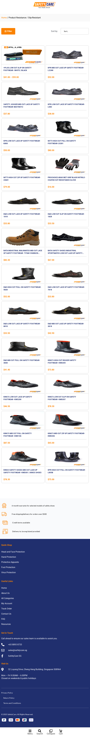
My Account (6, 603)
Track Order (6, 608)
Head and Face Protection (13, 552)
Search (40, 733)
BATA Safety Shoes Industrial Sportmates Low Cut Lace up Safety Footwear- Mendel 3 (65, 253)
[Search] (39, 730)
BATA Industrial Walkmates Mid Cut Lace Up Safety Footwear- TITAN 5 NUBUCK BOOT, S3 (22, 253)
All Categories (7, 598)
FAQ (3, 619)
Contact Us (6, 614)
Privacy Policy (7, 693)
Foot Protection (8, 567)
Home (4, 17)
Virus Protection (8, 572)
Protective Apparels (10, 562)
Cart (61, 733)
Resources (6, 624)
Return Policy (8, 698)
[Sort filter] (75, 31)
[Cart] (60, 730)
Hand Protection (8, 557)
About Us (5, 593)
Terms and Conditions (12, 703)
